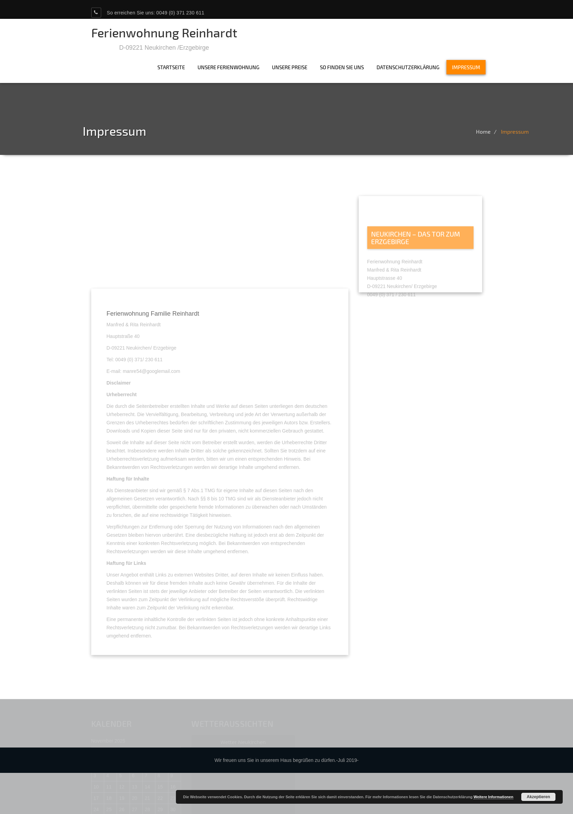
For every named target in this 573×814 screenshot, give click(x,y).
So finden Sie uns (342, 67)
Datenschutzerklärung (408, 67)
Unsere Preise (289, 67)
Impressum (466, 67)
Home (500, 131)
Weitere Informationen (493, 797)
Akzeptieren (538, 796)
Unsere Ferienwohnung (228, 67)
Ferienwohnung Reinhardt (164, 32)
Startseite (171, 67)
